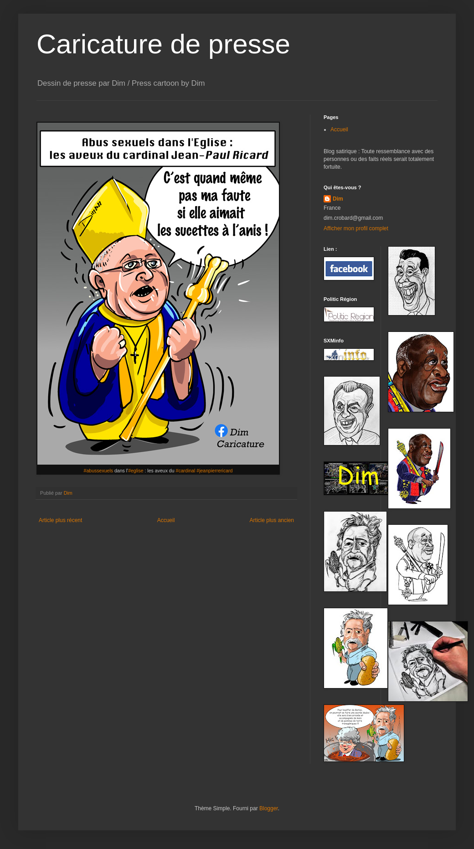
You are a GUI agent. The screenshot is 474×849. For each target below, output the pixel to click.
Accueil (166, 520)
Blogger (268, 808)
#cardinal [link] (186, 470)
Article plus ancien (272, 520)
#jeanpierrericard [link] (214, 470)
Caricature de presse (163, 44)
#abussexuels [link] (98, 470)
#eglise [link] (135, 470)
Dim (338, 199)
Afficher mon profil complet (356, 228)
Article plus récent (60, 520)
